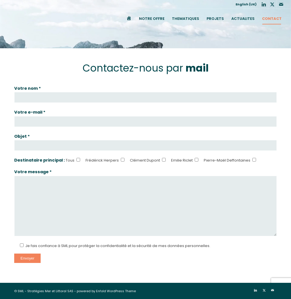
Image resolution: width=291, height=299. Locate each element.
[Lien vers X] (272, 4)
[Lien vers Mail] (281, 4)
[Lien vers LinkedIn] (264, 4)
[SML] (12, 19)
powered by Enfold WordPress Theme (106, 291)
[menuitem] (245, 4)
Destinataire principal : (40, 160)
